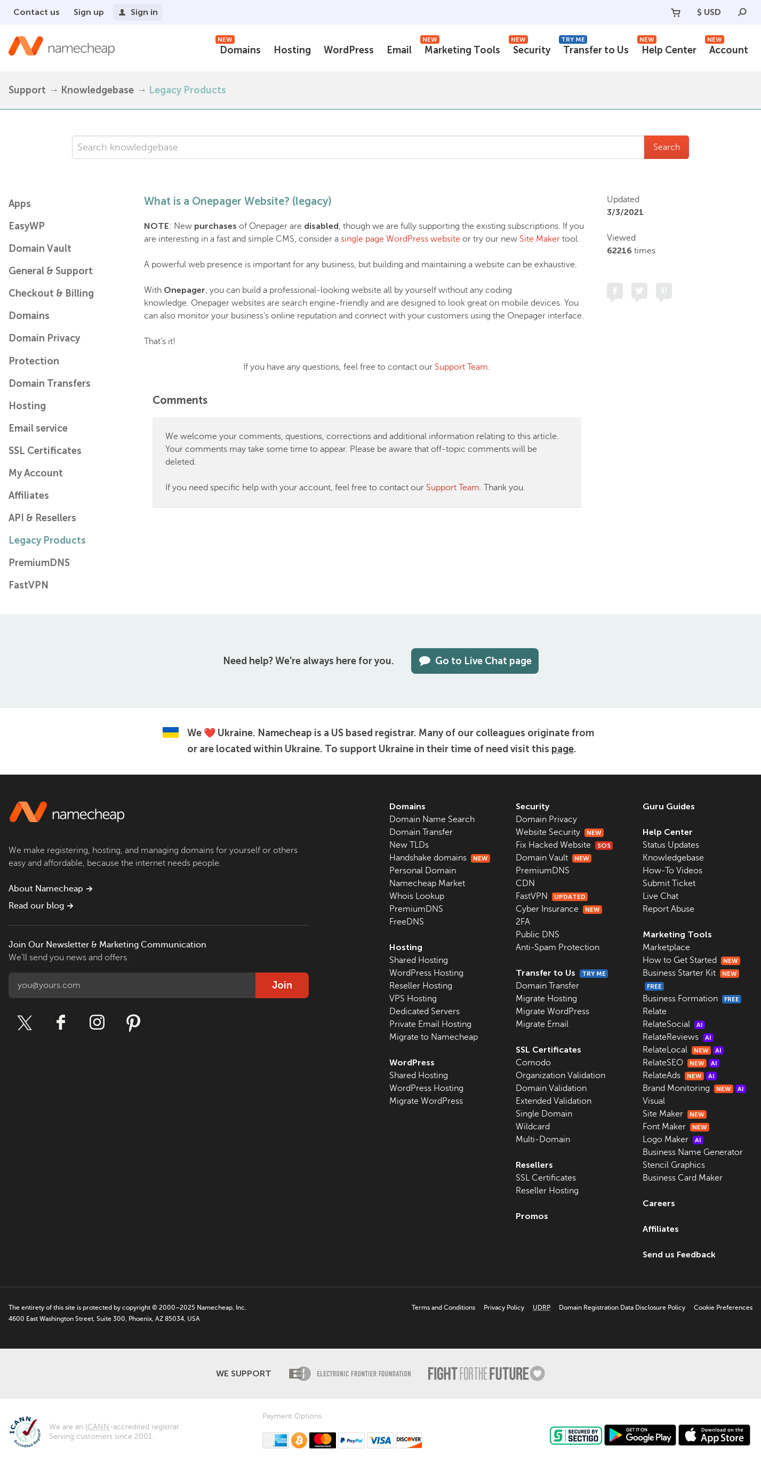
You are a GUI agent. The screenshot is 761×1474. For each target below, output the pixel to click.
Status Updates (671, 845)
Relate (655, 1011)
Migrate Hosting (546, 998)
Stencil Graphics (674, 1165)
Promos (532, 1216)
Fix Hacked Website (564, 845)
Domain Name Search (432, 819)
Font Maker (676, 1127)
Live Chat (660, 896)
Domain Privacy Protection (44, 349)
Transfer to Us (594, 49)
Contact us (36, 12)
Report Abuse (668, 909)
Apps (20, 204)
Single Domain (544, 1114)
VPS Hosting (413, 998)
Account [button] (726, 49)
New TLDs (409, 845)
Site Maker (539, 239)
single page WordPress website (400, 239)
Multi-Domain (543, 1139)
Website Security (560, 832)
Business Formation (692, 998)
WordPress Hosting (426, 973)
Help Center (666, 49)
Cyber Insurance (559, 909)
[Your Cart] (676, 12)
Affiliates (29, 495)
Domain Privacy (546, 819)
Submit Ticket (669, 883)
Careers (659, 1203)
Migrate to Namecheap (433, 1037)
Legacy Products (187, 90)
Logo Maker (673, 1139)
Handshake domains (439, 858)
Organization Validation (560, 1075)
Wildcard (533, 1127)
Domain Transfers (50, 383)
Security (529, 49)
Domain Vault (40, 248)
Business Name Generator (693, 1152)
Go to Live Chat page (475, 661)
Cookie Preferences (723, 1307)
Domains (238, 49)
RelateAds (680, 1075)
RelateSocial (674, 1024)
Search (666, 147)
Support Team (461, 367)
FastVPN (29, 585)
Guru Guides (669, 806)
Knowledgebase (97, 90)
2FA (523, 922)
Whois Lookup (416, 896)
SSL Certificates (45, 451)
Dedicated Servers (424, 1011)
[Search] (742, 12)
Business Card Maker (683, 1178)
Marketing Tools (460, 49)
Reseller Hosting (420, 986)
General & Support (51, 271)
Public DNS (537, 934)
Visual (654, 1101)
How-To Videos (672, 870)
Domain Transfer (421, 832)
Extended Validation (553, 1101)
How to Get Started (691, 960)
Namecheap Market (427, 883)
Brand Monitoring (694, 1088)
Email (399, 50)
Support (27, 90)
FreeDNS (406, 922)
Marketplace (666, 947)
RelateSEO (681, 1062)
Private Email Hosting (430, 1024)
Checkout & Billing (51, 293)
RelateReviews (678, 1037)
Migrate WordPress (426, 1101)
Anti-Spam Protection (557, 947)
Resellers (534, 1165)
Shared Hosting (418, 960)
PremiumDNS (39, 563)
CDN (525, 883)
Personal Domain (422, 870)
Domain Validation (551, 1088)
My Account (36, 473)
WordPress (349, 50)
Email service (38, 428)
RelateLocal (683, 1050)
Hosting (292, 50)
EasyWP (27, 226)
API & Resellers (42, 518)
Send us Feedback (679, 1254)
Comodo (533, 1062)
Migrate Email (542, 1024)
